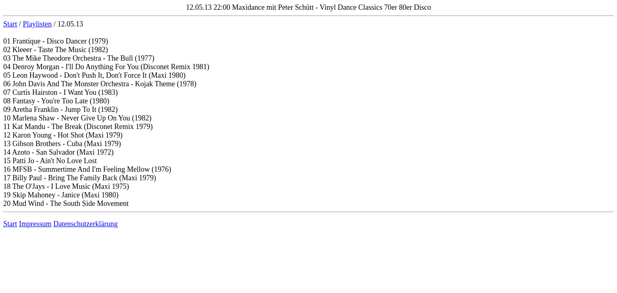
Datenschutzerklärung (85, 224)
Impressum (35, 224)
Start (10, 24)
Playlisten (37, 24)
